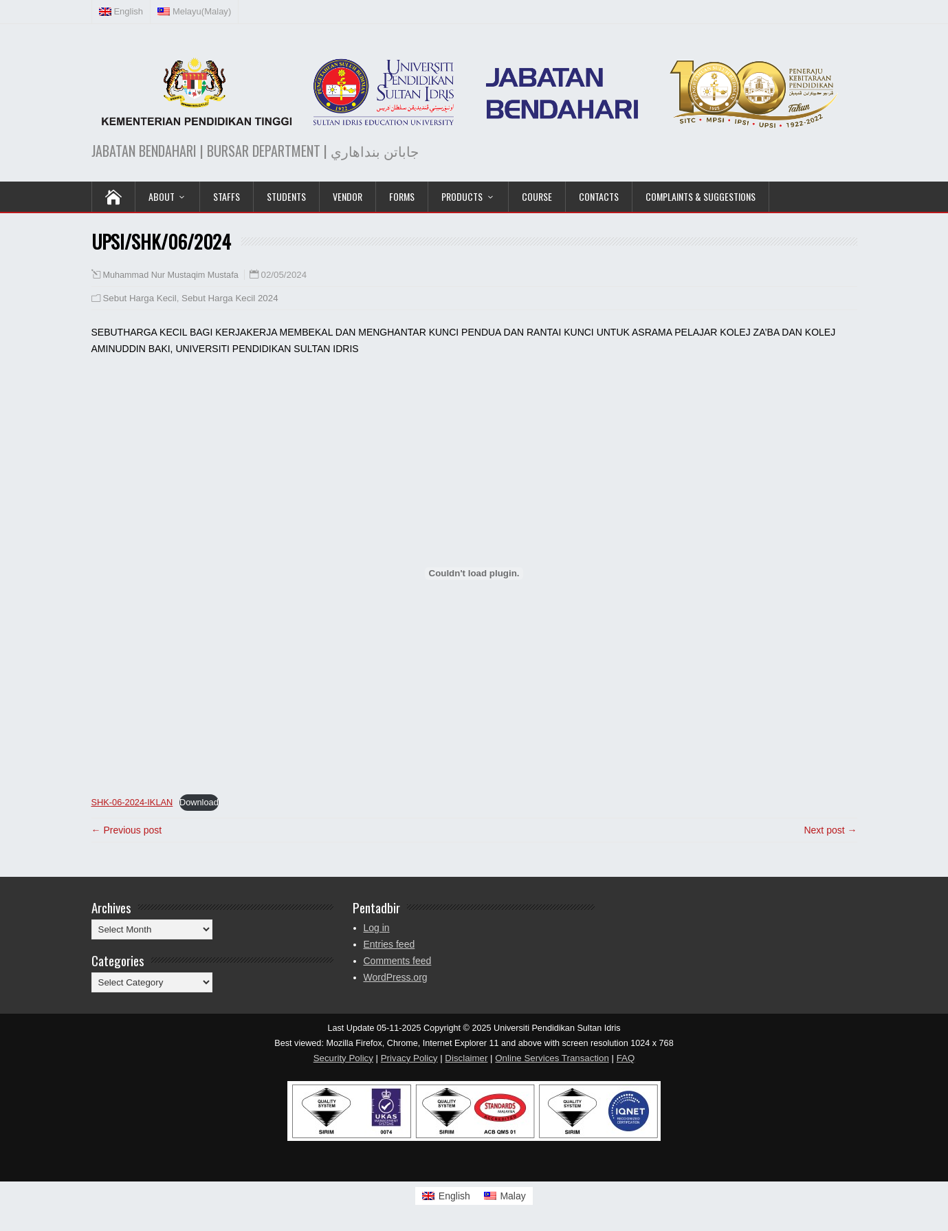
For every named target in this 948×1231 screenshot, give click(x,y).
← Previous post (126, 830)
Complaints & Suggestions (701, 196)
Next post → (830, 830)
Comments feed (398, 960)
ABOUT (161, 196)
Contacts (599, 196)
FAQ (626, 1058)
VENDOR (347, 196)
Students (286, 196)
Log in (377, 927)
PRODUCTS (462, 196)
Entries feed (389, 944)
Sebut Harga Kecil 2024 (229, 298)
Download (199, 802)
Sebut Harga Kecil (140, 298)
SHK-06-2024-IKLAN (132, 802)
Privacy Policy (409, 1058)
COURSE (537, 196)
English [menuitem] (454, 1195)
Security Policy (343, 1058)
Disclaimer (466, 1058)
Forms (402, 196)
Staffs (226, 196)
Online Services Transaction (552, 1058)
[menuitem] (121, 11)
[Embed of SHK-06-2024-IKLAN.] (474, 573)
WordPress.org (396, 977)
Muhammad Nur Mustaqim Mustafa (171, 275)
